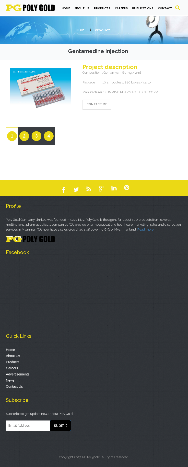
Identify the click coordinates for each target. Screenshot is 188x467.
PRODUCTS (102, 8)
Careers (12, 368)
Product (102, 30)
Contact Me (96, 104)
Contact (165, 8)
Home (10, 350)
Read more (145, 229)
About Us (13, 356)
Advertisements (17, 374)
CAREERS (121, 8)
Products (12, 362)
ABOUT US (82, 8)
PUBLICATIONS (142, 8)
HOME (66, 8)
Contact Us (14, 386)
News (10, 380)
